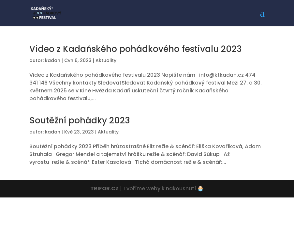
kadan (52, 60)
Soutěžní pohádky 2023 (79, 120)
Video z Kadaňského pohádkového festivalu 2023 (135, 49)
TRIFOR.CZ (104, 188)
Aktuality (106, 60)
